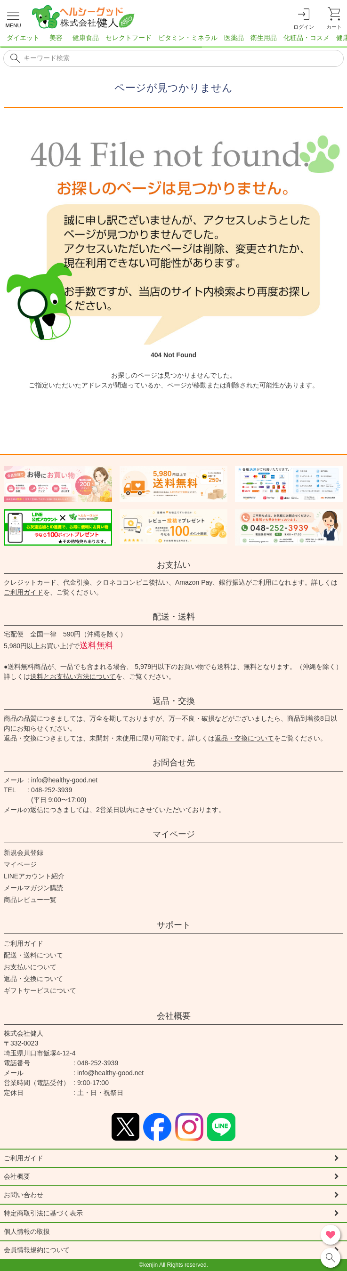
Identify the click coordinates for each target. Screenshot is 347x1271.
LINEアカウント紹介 (34, 876)
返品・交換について (244, 738)
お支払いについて (30, 967)
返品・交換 (174, 701)
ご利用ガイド (23, 592)
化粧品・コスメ (306, 37)
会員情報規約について (37, 1250)
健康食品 (86, 37)
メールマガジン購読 (33, 888)
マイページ (174, 834)
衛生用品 (263, 37)
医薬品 (234, 37)
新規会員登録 (23, 852)
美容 (56, 37)
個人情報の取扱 (27, 1231)
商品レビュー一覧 (30, 899)
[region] (173, 40)
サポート (174, 925)
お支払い (174, 565)
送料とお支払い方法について (73, 676)
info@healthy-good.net (64, 780)
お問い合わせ (23, 1195)
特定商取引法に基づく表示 (43, 1213)
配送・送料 (174, 616)
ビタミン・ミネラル (188, 37)
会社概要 (174, 1016)
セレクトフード (128, 37)
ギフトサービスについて (40, 990)
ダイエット (23, 37)
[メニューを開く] (13, 18)
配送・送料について (33, 955)
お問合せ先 (174, 762)
